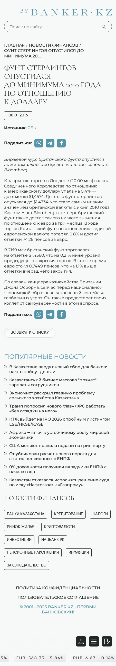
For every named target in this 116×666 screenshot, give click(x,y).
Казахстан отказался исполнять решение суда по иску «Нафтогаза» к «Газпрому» (56, 482)
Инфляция (79, 552)
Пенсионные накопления (33, 552)
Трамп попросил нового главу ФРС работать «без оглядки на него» (54, 408)
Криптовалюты (59, 527)
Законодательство (26, 565)
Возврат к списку (30, 333)
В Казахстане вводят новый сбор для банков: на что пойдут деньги (55, 369)
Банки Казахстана (25, 514)
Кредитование (68, 514)
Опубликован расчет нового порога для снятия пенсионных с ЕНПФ (50, 456)
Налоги (100, 514)
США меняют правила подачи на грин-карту (54, 445)
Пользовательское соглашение (58, 597)
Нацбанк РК (52, 540)
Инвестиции (19, 540)
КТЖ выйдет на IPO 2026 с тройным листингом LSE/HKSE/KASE (57, 421)
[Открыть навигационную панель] (94, 641)
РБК (31, 127)
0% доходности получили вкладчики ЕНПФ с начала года (55, 469)
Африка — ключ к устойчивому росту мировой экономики (56, 435)
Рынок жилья (20, 527)
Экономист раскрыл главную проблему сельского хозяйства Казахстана (49, 395)
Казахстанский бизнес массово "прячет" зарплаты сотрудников (50, 382)
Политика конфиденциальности (58, 587)
